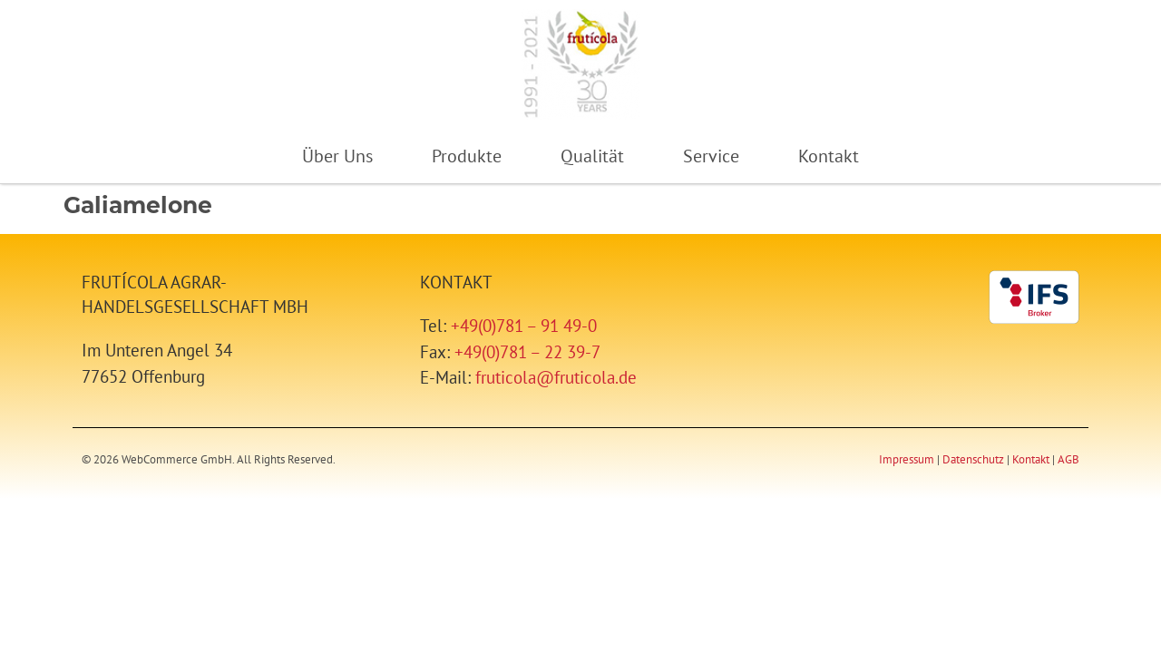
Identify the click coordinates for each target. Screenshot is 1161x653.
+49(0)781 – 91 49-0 (524, 325)
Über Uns (337, 156)
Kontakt (828, 156)
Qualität (592, 156)
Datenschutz (973, 459)
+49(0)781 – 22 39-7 (527, 351)
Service (711, 156)
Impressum (906, 459)
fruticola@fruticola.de (556, 376)
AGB (1068, 459)
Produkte (467, 156)
